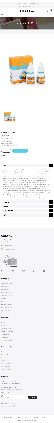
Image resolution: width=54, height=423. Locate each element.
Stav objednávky (6, 355)
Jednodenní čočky (6, 283)
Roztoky (3, 298)
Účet (19, 6)
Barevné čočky (5, 289)
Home (19, 420)
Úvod (2, 32)
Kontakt (34, 420)
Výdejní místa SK (6, 367)
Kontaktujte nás (6, 328)
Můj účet (4, 352)
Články (3, 322)
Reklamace (4, 337)
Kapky (3, 301)
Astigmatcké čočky (7, 292)
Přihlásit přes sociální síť (29, 6)
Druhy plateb (5, 361)
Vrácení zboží (5, 334)
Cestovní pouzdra (6, 310)
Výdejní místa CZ (6, 364)
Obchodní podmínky (7, 331)
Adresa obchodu (6, 370)
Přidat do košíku (20, 151)
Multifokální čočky (6, 295)
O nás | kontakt (5, 325)
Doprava (3, 358)
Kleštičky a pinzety (6, 304)
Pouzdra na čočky (6, 307)
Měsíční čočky (5, 286)
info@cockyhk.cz (9, 245)
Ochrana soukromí (7, 340)
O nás (29, 420)
